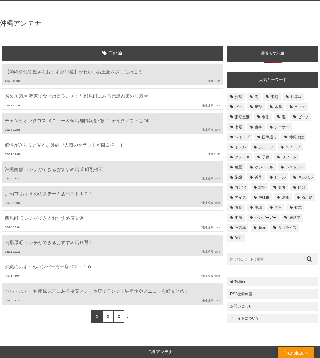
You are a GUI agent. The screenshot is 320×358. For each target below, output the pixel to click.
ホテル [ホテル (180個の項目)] (240, 147)
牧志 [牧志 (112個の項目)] (298, 207)
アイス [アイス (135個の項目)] (240, 197)
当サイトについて (244, 318)
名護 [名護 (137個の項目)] (282, 187)
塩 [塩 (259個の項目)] (284, 117)
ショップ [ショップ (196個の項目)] (242, 137)
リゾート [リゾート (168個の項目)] (289, 157)
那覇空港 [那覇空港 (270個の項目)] (242, 117)
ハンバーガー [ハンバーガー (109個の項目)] (266, 217)
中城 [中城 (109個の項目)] (238, 217)
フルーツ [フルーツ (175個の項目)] (265, 147)
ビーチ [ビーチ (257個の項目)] (303, 117)
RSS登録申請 (241, 294)
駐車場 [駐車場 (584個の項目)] (296, 97)
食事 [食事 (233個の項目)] (258, 127)
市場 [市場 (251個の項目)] (238, 127)
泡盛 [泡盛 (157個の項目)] (238, 177)
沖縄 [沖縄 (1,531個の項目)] (238, 97)
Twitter (237, 282)
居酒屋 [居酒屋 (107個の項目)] (294, 217)
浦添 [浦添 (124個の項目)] (285, 197)
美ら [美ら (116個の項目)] (278, 207)
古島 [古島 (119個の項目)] (238, 207)
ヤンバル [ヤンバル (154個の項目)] (305, 177)
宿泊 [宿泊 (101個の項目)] (238, 238)
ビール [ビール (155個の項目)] (280, 177)
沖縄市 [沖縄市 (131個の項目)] (263, 197)
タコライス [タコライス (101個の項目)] (287, 227)
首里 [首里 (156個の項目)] (258, 177)
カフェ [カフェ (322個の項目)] (299, 107)
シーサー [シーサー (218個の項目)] (282, 127)
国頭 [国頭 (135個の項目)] (301, 187)
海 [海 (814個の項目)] (256, 97)
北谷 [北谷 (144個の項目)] (262, 187)
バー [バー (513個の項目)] (238, 107)
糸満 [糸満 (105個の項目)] (262, 227)
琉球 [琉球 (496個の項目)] (258, 107)
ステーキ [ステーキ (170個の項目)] (242, 157)
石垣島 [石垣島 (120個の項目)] (307, 197)
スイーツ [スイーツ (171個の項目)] (293, 147)
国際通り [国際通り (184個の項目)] (269, 137)
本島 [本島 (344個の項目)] (278, 107)
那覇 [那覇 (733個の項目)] (274, 97)
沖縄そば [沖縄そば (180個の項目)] (296, 137)
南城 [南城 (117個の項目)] (258, 207)
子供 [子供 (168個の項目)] (265, 157)
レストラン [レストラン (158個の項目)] (295, 167)
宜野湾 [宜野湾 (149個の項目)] (240, 187)
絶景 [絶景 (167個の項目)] (238, 167)
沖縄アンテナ (20, 23)
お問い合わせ (241, 306)
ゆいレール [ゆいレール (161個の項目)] (264, 167)
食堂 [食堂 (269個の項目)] (265, 117)
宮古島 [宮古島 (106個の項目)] (240, 227)
